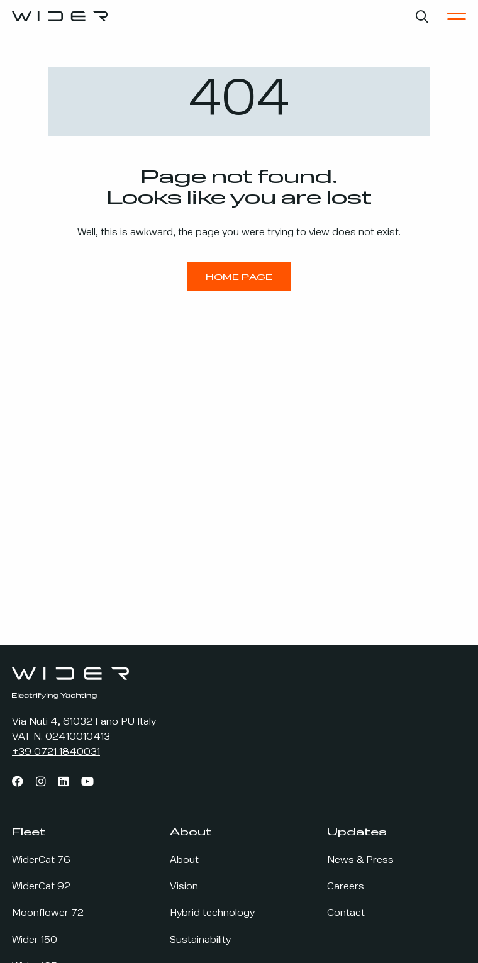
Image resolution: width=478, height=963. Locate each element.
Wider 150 (34, 940)
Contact (346, 913)
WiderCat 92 (41, 887)
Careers (345, 887)
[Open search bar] (422, 16)
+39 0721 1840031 (56, 752)
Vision (184, 887)
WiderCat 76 (41, 860)
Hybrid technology (212, 913)
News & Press (360, 860)
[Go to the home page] (60, 16)
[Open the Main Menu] (456, 16)
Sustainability (200, 940)
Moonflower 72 (48, 913)
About (184, 860)
